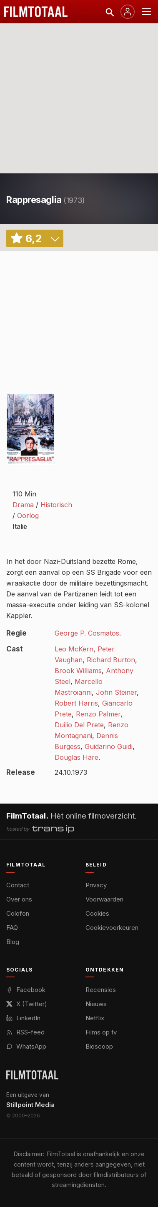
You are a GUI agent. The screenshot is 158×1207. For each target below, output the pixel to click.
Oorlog (28, 515)
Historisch (56, 505)
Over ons (19, 899)
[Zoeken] (109, 12)
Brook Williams (78, 670)
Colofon (17, 913)
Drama (23, 505)
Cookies (97, 913)
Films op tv (101, 1032)
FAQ (12, 928)
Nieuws (96, 1004)
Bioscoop (99, 1046)
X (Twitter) (26, 1004)
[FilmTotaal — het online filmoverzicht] (32, 1074)
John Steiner (116, 692)
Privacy (96, 885)
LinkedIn (23, 1018)
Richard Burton (111, 660)
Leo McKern (74, 649)
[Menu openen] (146, 11)
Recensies (100, 990)
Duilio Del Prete (79, 725)
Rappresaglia (34, 199)
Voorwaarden (104, 899)
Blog (12, 942)
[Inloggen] (127, 12)
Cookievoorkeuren (111, 928)
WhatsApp (26, 1046)
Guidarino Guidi (109, 746)
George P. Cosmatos (87, 633)
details (54, 238)
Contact (17, 885)
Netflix (94, 1018)
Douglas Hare (76, 757)
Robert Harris (76, 703)
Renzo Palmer (98, 714)
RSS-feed (25, 1032)
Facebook (25, 990)
